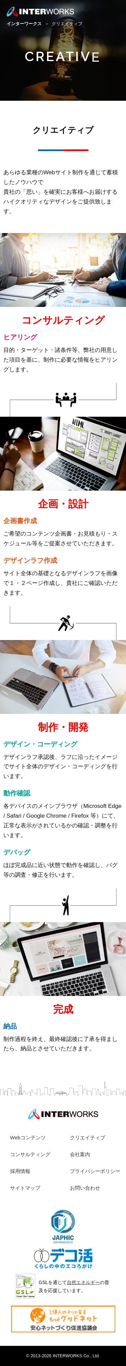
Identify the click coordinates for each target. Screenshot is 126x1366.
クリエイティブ (87, 1137)
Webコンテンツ (28, 1137)
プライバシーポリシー (95, 1171)
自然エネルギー (83, 1282)
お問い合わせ (85, 1188)
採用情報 (20, 1171)
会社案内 (80, 1154)
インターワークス (25, 23)
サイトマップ (25, 1188)
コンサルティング (30, 1154)
